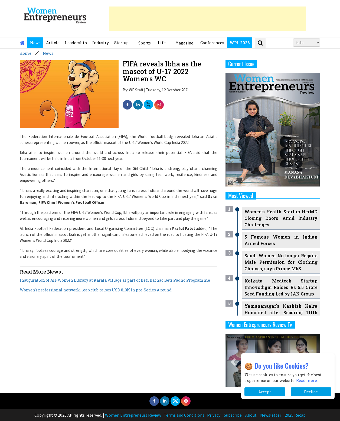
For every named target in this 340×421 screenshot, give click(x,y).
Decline (311, 391)
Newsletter (270, 415)
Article (53, 42)
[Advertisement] (207, 19)
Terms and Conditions (184, 415)
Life (162, 42)
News (35, 42)
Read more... (307, 380)
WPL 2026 (240, 42)
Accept (265, 391)
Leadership (76, 42)
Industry (100, 42)
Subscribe (233, 415)
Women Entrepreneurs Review (133, 415)
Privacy (213, 415)
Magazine (184, 43)
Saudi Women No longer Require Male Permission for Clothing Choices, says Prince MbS (281, 262)
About (251, 415)
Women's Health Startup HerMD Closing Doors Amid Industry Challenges (281, 218)
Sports (144, 43)
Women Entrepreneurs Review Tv (260, 324)
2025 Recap (295, 415)
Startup (121, 42)
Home (25, 53)
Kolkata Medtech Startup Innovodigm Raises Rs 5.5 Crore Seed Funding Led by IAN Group (281, 287)
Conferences (212, 42)
